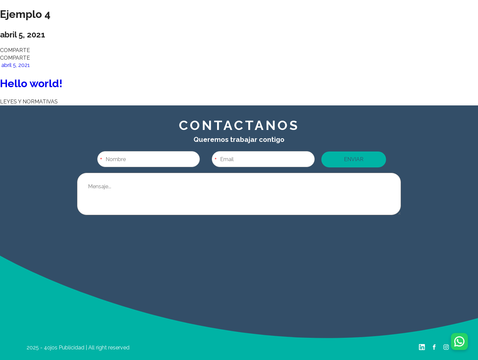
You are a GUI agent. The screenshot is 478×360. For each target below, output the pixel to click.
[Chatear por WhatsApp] (459, 341)
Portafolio (324, 25)
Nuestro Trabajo (154, 25)
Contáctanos (409, 25)
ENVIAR (353, 159)
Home (69, 25)
